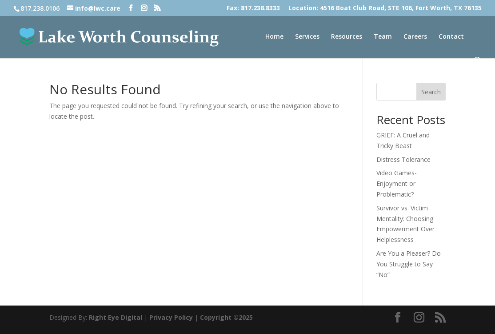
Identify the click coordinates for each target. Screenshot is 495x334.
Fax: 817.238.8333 (253, 8)
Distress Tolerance (403, 159)
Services (307, 36)
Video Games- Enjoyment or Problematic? (396, 183)
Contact (451, 36)
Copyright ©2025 (226, 317)
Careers (415, 36)
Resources (346, 36)
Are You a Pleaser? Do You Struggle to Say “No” (408, 264)
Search (431, 92)
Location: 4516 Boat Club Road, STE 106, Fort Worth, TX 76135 (385, 8)
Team (383, 36)
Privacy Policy (171, 317)
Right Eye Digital (115, 317)
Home (274, 36)
